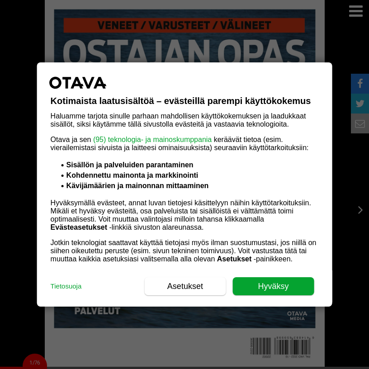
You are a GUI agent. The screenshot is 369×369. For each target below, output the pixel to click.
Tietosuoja (66, 286)
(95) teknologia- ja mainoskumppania (152, 139)
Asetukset (185, 286)
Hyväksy (273, 286)
